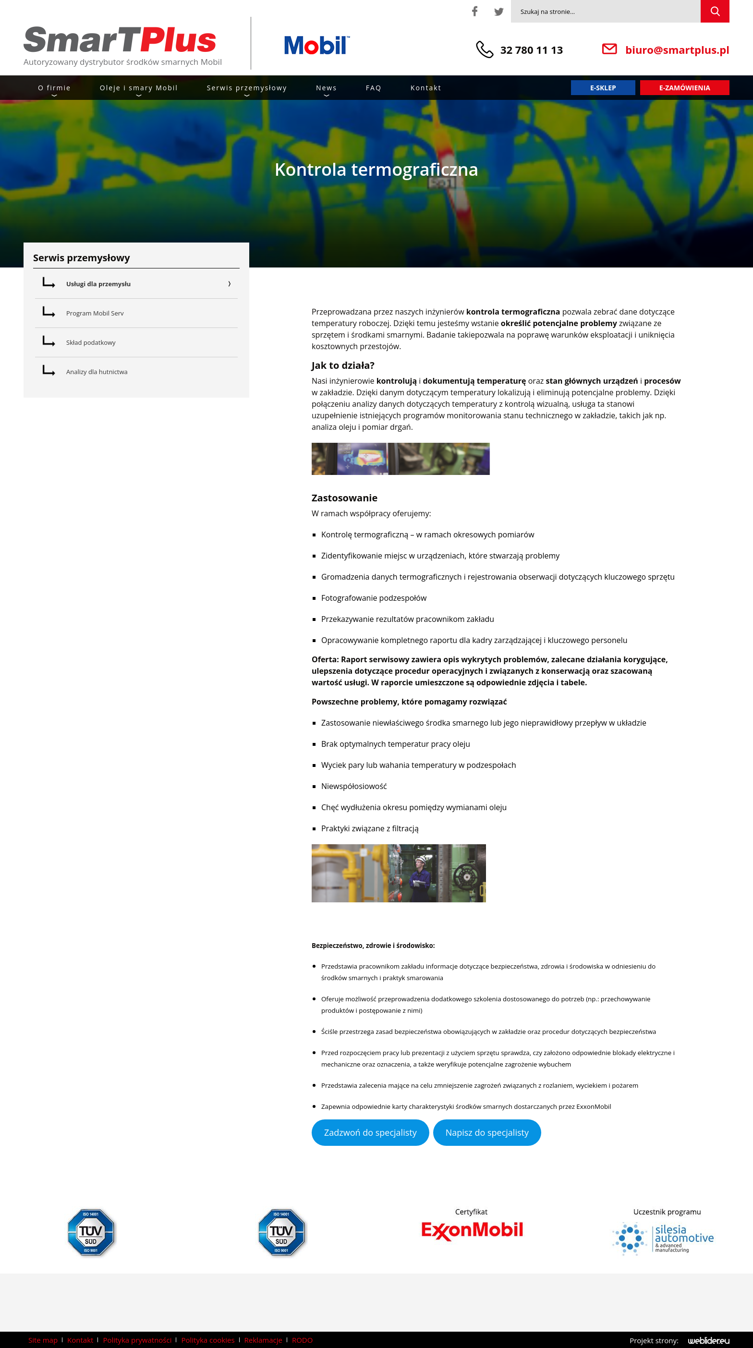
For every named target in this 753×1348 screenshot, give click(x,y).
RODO (302, 1340)
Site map (43, 1340)
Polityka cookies (207, 1340)
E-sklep (603, 87)
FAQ (374, 87)
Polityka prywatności (137, 1340)
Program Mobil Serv (95, 313)
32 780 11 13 (531, 49)
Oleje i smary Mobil (139, 87)
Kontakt (426, 87)
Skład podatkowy (91, 342)
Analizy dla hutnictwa (97, 371)
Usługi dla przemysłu (152, 283)
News (326, 87)
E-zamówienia (684, 87)
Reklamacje (263, 1340)
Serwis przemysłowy (247, 87)
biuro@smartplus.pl (677, 49)
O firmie (54, 87)
